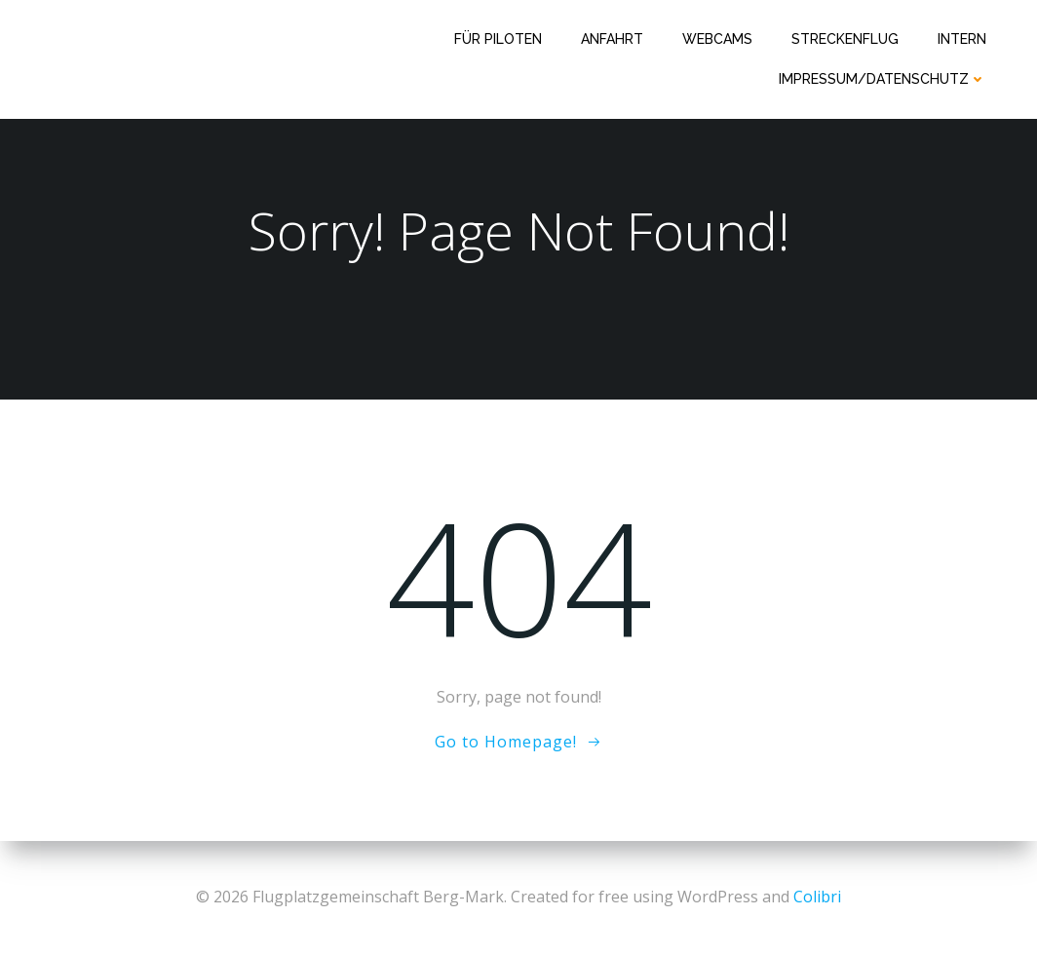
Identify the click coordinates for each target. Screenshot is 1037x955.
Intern (962, 39)
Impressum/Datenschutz (882, 79)
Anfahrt (612, 39)
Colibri (817, 896)
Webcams (717, 39)
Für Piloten (498, 39)
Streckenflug (845, 39)
